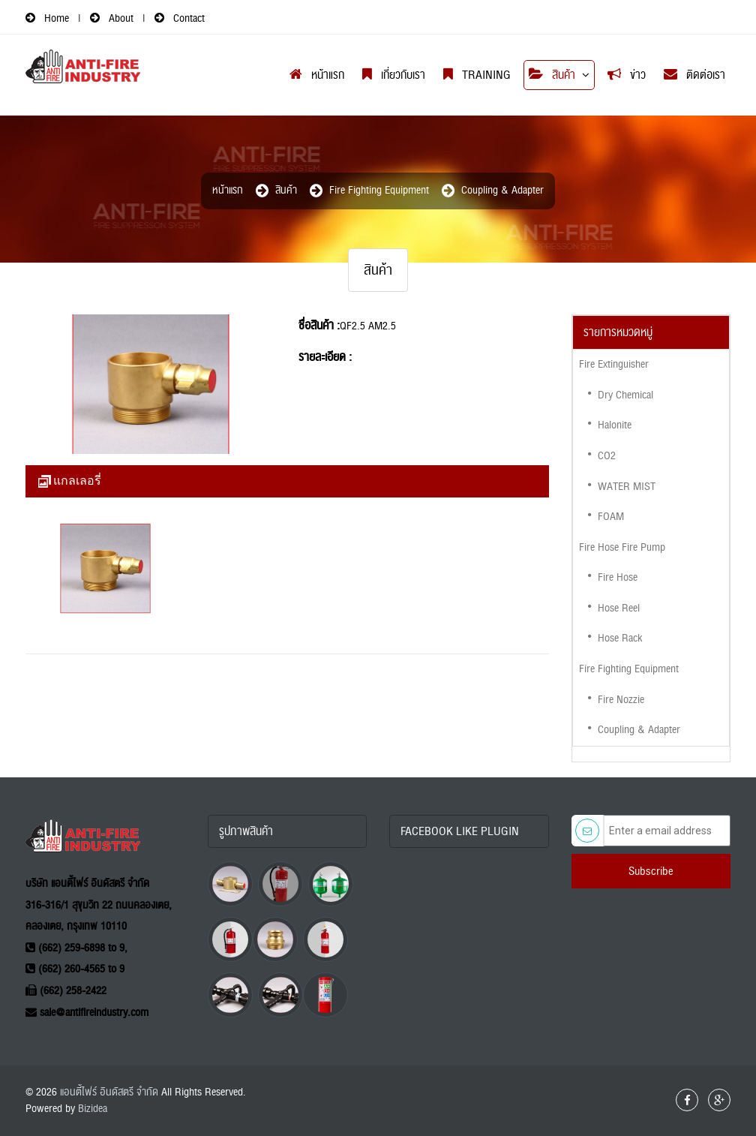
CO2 (607, 455)
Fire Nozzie (621, 699)
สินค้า (552, 75)
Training (477, 75)
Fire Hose (618, 577)
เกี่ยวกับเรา (393, 75)
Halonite (615, 425)
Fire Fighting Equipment (379, 190)
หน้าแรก (317, 75)
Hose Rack (620, 638)
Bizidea (92, 1108)
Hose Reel (619, 608)
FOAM (611, 516)
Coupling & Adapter (502, 190)
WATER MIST (627, 486)
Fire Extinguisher (614, 364)
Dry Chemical (625, 395)
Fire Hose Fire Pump (622, 547)
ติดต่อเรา (694, 75)
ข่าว (627, 75)
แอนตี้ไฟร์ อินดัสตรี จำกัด (109, 1092)
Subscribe (651, 871)
